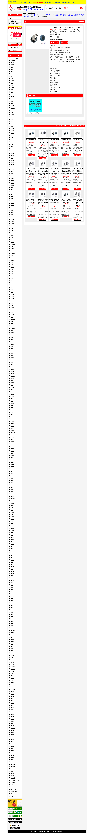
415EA (12, 294)
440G (12, 457)
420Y (12, 453)
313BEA (13, 108)
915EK (12, 655)
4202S (12, 337)
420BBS (12, 373)
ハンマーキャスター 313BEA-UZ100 (77, 139)
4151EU (12, 248)
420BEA (13, 376)
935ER (12, 703)
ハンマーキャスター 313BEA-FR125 (54, 139)
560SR (12, 589)
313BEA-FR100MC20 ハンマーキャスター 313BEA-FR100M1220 (43, 171)
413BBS (12, 221)
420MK (12, 421)
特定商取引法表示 (14, 822)
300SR (12, 103)
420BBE (12, 369)
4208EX (12, 362)
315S (12, 135)
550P (12, 582)
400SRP (12, 196)
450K (12, 476)
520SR (12, 528)
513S (12, 510)
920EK (12, 678)
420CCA (13, 382)
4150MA (13, 244)
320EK (12, 162)
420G (12, 401)
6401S (12, 598)
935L (12, 705)
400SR (12, 194)
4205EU (12, 353)
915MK (12, 662)
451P (12, 485)
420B (12, 367)
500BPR (12, 494)
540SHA (13, 551)
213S (12, 78)
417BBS (12, 310)
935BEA (13, 698)
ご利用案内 (50, 8)
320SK (12, 171)
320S (12, 167)
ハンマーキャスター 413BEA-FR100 (66, 201)
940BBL (12, 732)
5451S (12, 562)
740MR (12, 641)
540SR (12, 555)
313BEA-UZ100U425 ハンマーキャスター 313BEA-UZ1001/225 (66, 171)
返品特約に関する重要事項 (56, 39)
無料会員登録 (14, 21)
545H (12, 564)
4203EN (12, 339)
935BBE (12, 694)
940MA (12, 750)
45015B (12, 464)
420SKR (13, 441)
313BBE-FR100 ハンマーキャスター (31, 201)
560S (12, 587)
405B (12, 210)
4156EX (12, 283)
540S (12, 541)
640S (12, 600)
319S (12, 142)
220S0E (12, 96)
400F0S (12, 183)
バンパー (13, 787)
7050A (12, 614)
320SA (12, 169)
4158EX (12, 285)
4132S (12, 217)
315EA (12, 128)
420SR (12, 444)
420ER (12, 394)
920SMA (13, 689)
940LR (12, 746)
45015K (12, 466)
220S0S (12, 99)
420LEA (13, 414)
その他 (12, 796)
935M (12, 709)
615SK (12, 596)
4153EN (12, 262)
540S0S (12, 546)
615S (12, 591)
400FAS (12, 185)
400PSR (12, 189)
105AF (12, 64)
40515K (12, 203)
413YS (12, 242)
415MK (12, 307)
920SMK (13, 691)
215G (12, 85)
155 (11, 76)
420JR (12, 407)
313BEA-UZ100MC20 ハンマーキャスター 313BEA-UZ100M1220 (77, 202)
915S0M (12, 664)
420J (12, 405)
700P (12, 610)
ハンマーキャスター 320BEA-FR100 (31, 139)
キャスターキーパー (15, 780)
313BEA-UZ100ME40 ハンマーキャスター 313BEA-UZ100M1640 (31, 171)
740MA (12, 639)
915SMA (13, 666)
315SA (12, 137)
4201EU (12, 323)
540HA (12, 537)
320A (12, 151)
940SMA (13, 764)
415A (12, 287)
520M (12, 523)
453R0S (12, 487)
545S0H (12, 571)
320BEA (13, 155)
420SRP (12, 446)
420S (12, 435)
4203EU (12, 342)
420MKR (13, 423)
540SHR (13, 553)
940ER (12, 739)
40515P (12, 205)
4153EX (12, 267)
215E (12, 83)
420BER (13, 378)
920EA (12, 675)
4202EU (12, 332)
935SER (12, 723)
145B (12, 67)
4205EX (12, 355)
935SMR (13, 728)
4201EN (12, 321)
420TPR (12, 451)
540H (12, 535)
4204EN (12, 346)
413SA (12, 237)
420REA (13, 430)
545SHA (13, 578)
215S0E (12, 87)
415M (12, 305)
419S (12, 317)
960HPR (13, 773)
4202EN (12, 330)
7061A (12, 623)
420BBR (13, 371)
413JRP (12, 233)
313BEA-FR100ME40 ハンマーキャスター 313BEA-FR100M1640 (43, 202)
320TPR (12, 180)
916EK (12, 673)
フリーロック (14, 791)
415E (12, 292)
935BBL (12, 696)
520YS (12, 530)
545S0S (12, 573)
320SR (12, 173)
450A (12, 471)
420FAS (12, 398)
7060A (12, 621)
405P (12, 214)
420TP (12, 448)
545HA (12, 566)
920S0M (12, 687)
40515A (12, 198)
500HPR (13, 498)
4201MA (13, 328)
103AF (12, 62)
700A (12, 603)
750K (12, 648)
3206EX (12, 149)
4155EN (12, 273)
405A (12, 208)
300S (12, 101)
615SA (12, 594)
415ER (12, 298)
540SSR (12, 560)
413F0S (12, 226)
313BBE (12, 105)
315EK (12, 130)
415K (12, 303)
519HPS (12, 521)
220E (12, 89)
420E (12, 385)
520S (12, 526)
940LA (12, 744)
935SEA (12, 721)
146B (12, 71)
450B (12, 473)
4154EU (12, 271)
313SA (12, 112)
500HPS (12, 501)
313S (12, 110)
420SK (12, 439)
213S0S (12, 80)
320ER (12, 164)
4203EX (12, 344)
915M (12, 657)
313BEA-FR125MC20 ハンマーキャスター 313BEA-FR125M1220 (54, 171)
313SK (12, 114)
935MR (12, 714)
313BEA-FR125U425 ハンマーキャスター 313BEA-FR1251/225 (43, 141)
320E (12, 158)
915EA (12, 653)
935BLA (13, 700)
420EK (12, 389)
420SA (12, 437)
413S (12, 235)
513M (12, 507)
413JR (12, 230)
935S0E (12, 716)
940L (12, 741)
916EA (12, 671)
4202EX (12, 335)
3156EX (12, 121)
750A (12, 644)
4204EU (12, 348)
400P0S (12, 187)
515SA (12, 514)
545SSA (12, 580)
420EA (12, 387)
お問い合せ (58, 8)
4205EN (12, 351)
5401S (12, 532)
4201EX (12, 326)
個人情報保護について (15, 819)
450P (12, 478)
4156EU (12, 280)
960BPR (12, 769)
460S (12, 491)
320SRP (12, 176)
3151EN (12, 117)
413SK (12, 239)
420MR (12, 426)
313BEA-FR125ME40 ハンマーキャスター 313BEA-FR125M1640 (78, 171)
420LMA (13, 417)
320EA (12, 160)
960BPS (12, 771)
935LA (12, 707)
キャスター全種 (14, 58)
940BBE (12, 730)
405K (12, 212)
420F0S (12, 396)
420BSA (12, 380)
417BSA (12, 312)
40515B (12, 201)
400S (12, 192)
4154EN (12, 269)
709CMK (13, 630)
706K (12, 625)
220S (12, 94)
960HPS (12, 775)
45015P (12, 469)
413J (12, 228)
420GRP (13, 403)
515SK (12, 516)
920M (12, 680)
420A (12, 364)
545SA (12, 575)
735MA (12, 635)
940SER (12, 762)
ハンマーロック (14, 789)
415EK (12, 296)
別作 (12, 794)
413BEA (13, 223)
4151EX (12, 251)
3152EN (12, 119)
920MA (12, 682)
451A (12, 480)
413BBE (12, 219)
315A (12, 124)
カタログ (13, 778)
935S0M (12, 719)
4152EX (12, 260)
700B (12, 605)
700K (12, 607)
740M (12, 637)
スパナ (12, 784)
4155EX (12, 278)
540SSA (12, 557)
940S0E (12, 755)
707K (12, 628)
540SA (12, 548)
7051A (12, 616)
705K (12, 619)
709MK (12, 632)
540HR (12, 539)
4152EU (12, 258)
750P (12, 650)
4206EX (12, 360)
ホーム (24, 13)
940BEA (13, 734)
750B (12, 646)
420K (12, 412)
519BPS (12, 519)
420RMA (13, 432)
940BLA (13, 737)
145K (12, 69)
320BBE (12, 153)
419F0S (12, 314)
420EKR (13, 392)
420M (12, 419)
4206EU (12, 357)
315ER (12, 133)
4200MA (13, 319)
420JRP (12, 410)
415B (12, 289)
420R (12, 428)
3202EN (12, 146)
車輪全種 (13, 60)
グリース (13, 782)
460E (12, 489)
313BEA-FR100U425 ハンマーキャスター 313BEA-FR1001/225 (54, 202)
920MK (12, 685)
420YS (12, 455)
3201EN (12, 144)
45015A (12, 462)
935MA (12, 712)
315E (12, 126)
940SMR (13, 766)
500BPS (12, 496)
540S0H (12, 544)
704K (12, 612)
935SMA (13, 725)
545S (12, 569)
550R (12, 585)
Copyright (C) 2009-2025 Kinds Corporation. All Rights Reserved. (47, 831)
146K (12, 74)
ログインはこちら (15, 23)
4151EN (12, 246)
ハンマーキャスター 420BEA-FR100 (66, 139)
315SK (12, 139)
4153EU (12, 264)
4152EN (12, 255)
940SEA (12, 759)
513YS (12, 512)
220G (12, 92)
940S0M (12, 757)
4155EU (12, 276)
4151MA (13, 253)
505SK (12, 505)
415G (12, 301)
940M (12, 748)
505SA (12, 503)
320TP (12, 178)
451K (12, 482)
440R (12, 460)
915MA (12, 660)
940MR (12, 753)
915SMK (13, 669)
